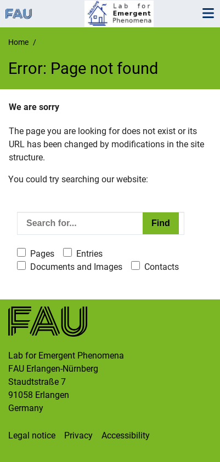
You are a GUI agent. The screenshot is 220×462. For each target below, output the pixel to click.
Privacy (78, 435)
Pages (42, 254)
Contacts (161, 267)
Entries (89, 254)
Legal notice (31, 435)
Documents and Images (76, 267)
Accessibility (125, 435)
